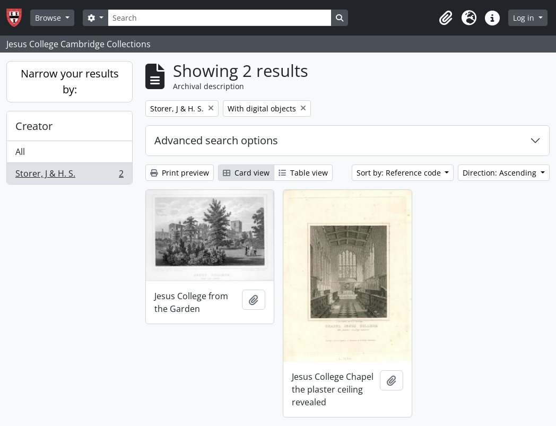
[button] (445, 18)
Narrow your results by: (70, 81)
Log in (524, 18)
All (20, 152)
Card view (246, 173)
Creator (34, 126)
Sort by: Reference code (400, 173)
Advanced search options (216, 140)
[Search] (220, 18)
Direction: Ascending (500, 173)
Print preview (179, 173)
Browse (49, 18)
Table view (303, 173)
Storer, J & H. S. (69, 175)
